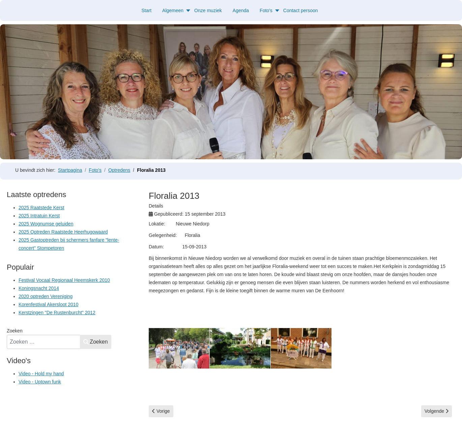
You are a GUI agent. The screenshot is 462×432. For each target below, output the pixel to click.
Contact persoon (300, 10)
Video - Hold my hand (41, 373)
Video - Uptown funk (40, 381)
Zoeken (15, 330)
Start (146, 10)
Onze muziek (208, 10)
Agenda (241, 10)
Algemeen (172, 10)
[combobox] (43, 342)
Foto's (266, 10)
